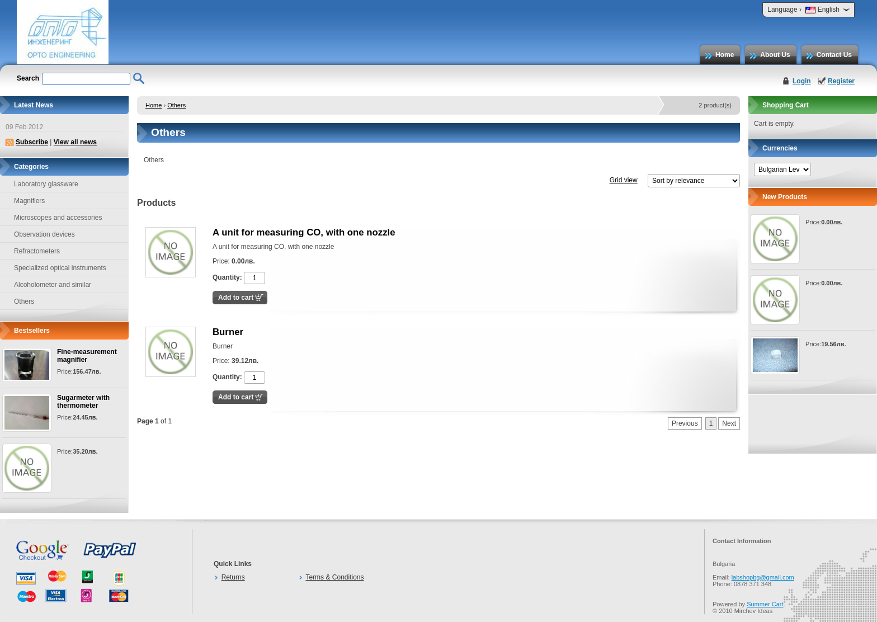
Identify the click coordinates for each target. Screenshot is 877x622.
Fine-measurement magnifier (87, 356)
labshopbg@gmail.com (763, 577)
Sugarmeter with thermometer (83, 401)
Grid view (624, 180)
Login (802, 81)
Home (724, 55)
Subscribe (32, 142)
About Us (775, 55)
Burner (228, 332)
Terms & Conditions (334, 577)
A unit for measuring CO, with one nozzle (304, 232)
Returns (233, 577)
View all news (75, 142)
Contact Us (834, 55)
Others (176, 105)
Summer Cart (765, 604)
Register (841, 81)
